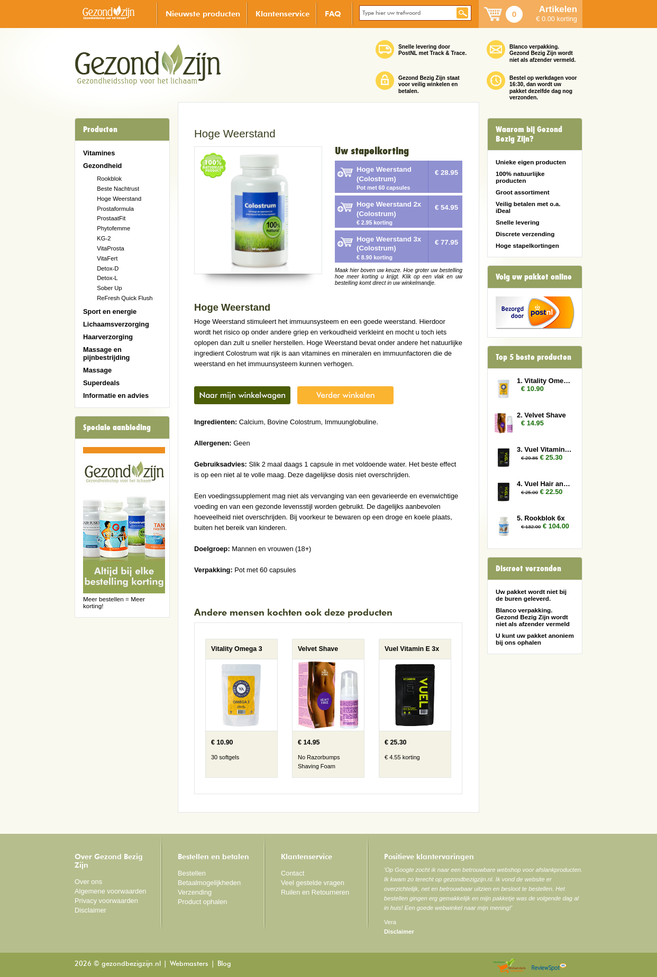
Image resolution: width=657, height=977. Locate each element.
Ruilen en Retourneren (315, 892)
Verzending (195, 892)
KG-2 (104, 238)
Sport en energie (109, 311)
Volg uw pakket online (534, 277)
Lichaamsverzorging (116, 324)
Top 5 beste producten (533, 357)
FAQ (333, 13)
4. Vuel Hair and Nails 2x (544, 484)
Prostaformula (115, 209)
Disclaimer (90, 910)
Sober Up (109, 288)
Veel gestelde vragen (312, 883)
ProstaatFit (111, 218)
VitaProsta (110, 248)
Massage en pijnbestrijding (106, 353)
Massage (97, 370)
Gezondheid (102, 166)
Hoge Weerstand (119, 199)
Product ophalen (202, 902)
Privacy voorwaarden (106, 901)
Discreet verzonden (528, 568)
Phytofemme (113, 228)
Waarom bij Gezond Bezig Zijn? (529, 134)
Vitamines (99, 153)
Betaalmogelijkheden (209, 883)
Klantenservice (282, 13)
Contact (292, 873)
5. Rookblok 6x (541, 518)
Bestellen (192, 873)
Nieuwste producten (203, 13)
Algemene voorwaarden (111, 891)
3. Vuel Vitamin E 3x (544, 449)
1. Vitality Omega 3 (544, 381)
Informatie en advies (116, 395)
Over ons (88, 882)
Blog (224, 964)
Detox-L (107, 278)
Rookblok (109, 178)
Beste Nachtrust (118, 188)
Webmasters (189, 964)
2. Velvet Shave (541, 415)
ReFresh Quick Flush (124, 298)
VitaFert (107, 258)
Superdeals (101, 383)
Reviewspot (549, 966)
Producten (100, 129)
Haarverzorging (108, 337)
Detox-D (107, 268)
